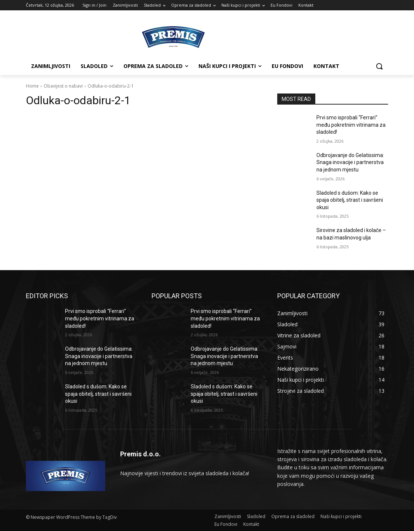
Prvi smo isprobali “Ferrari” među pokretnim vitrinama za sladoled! (351, 125)
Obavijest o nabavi (63, 86)
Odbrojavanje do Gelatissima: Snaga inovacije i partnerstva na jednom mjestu (350, 162)
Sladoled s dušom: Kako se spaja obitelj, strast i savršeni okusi (349, 200)
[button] (379, 66)
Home (32, 86)
